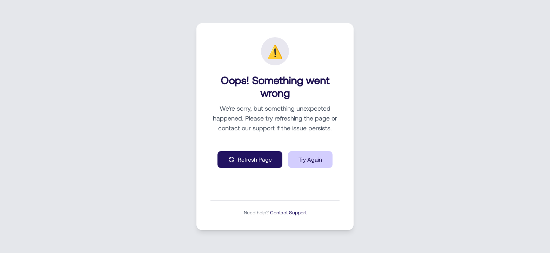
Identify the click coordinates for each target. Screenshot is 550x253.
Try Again (310, 159)
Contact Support (288, 212)
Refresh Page (250, 159)
